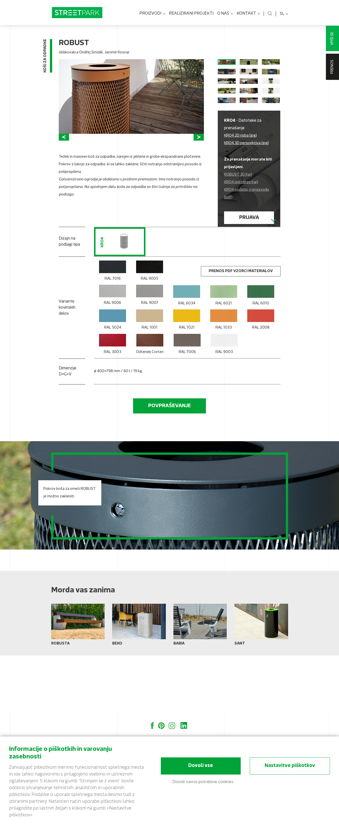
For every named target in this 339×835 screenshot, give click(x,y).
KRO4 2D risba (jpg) (240, 169)
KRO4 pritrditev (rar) (241, 215)
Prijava (249, 250)
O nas (225, 13)
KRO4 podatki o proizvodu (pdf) (246, 226)
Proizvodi (152, 13)
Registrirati (249, 265)
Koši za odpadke (45, 57)
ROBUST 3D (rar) (238, 208)
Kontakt (248, 13)
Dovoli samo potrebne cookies (202, 782)
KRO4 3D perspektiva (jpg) (246, 176)
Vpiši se (332, 38)
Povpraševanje (169, 461)
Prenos (332, 67)
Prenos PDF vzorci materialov (241, 327)
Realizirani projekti (191, 14)
